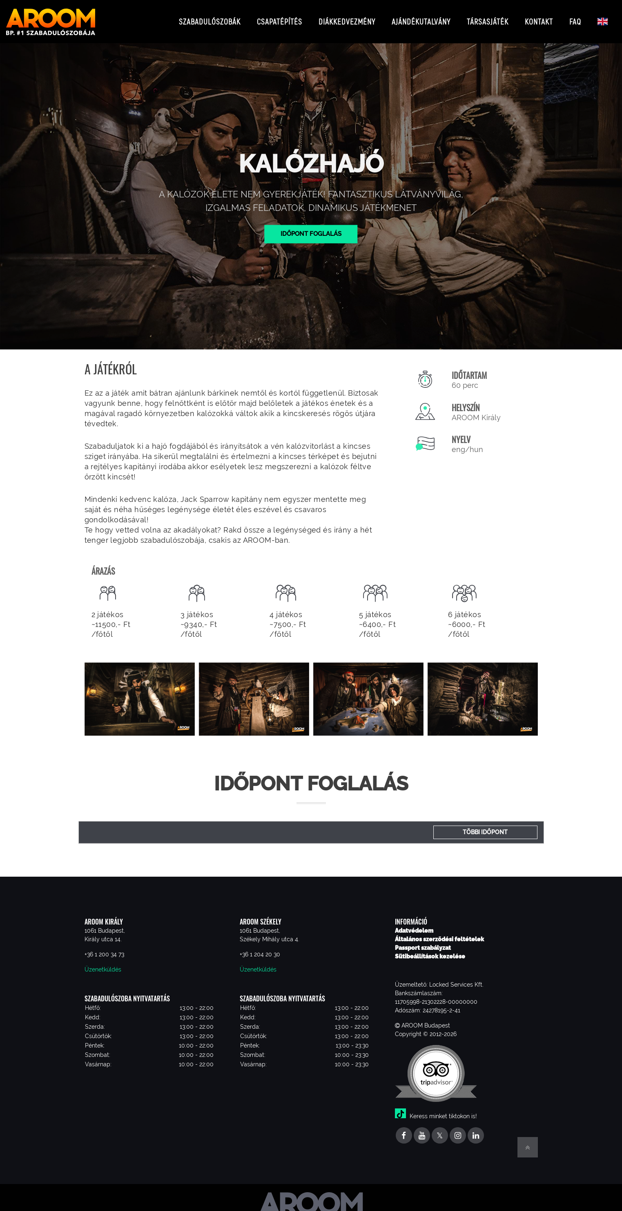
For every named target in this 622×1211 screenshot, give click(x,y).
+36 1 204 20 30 (260, 948)
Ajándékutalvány (421, 18)
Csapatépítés (279, 18)
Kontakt (539, 18)
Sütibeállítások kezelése (430, 950)
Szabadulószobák (210, 18)
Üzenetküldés (103, 963)
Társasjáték (487, 18)
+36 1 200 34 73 (104, 948)
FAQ (575, 18)
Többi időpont (485, 825)
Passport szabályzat (423, 941)
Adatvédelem (414, 924)
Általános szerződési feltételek (439, 932)
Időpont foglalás (311, 227)
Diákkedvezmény (347, 18)
